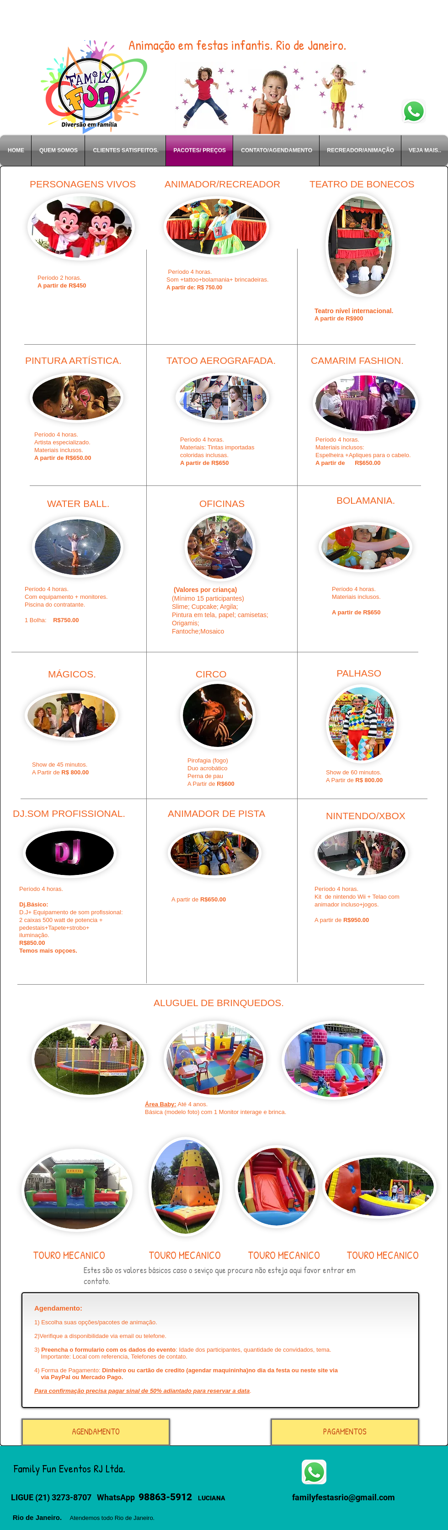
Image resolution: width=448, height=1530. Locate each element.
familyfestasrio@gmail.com (343, 1497)
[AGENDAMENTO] (95, 1432)
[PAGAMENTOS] (345, 1432)
